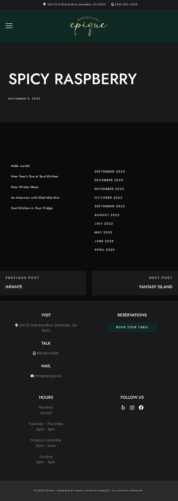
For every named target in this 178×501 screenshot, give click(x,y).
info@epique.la (46, 376)
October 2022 (109, 198)
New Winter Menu (24, 187)
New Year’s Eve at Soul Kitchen (34, 176)
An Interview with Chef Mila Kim (35, 197)
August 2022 (107, 215)
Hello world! (20, 166)
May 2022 (104, 232)
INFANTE (14, 287)
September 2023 (110, 171)
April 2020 (105, 250)
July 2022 (104, 224)
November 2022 (109, 189)
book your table (132, 327)
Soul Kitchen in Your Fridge (32, 208)
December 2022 (109, 180)
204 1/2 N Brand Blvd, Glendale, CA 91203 (77, 4)
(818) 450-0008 (126, 4)
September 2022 (110, 206)
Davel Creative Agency (93, 490)
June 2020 (104, 241)
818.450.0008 (45, 353)
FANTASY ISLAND (155, 287)
